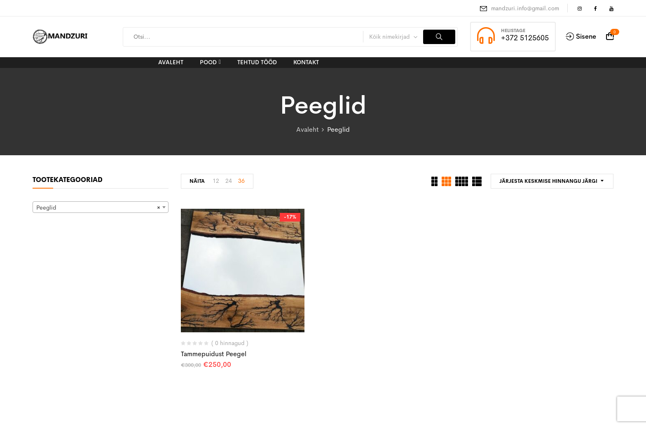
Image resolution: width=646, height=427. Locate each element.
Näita (197, 181)
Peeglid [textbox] (98, 207)
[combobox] (101, 207)
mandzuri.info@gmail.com (525, 8)
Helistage (513, 30)
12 (216, 180)
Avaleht (307, 129)
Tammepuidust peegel (213, 354)
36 (241, 180)
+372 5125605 (525, 37)
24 (228, 180)
